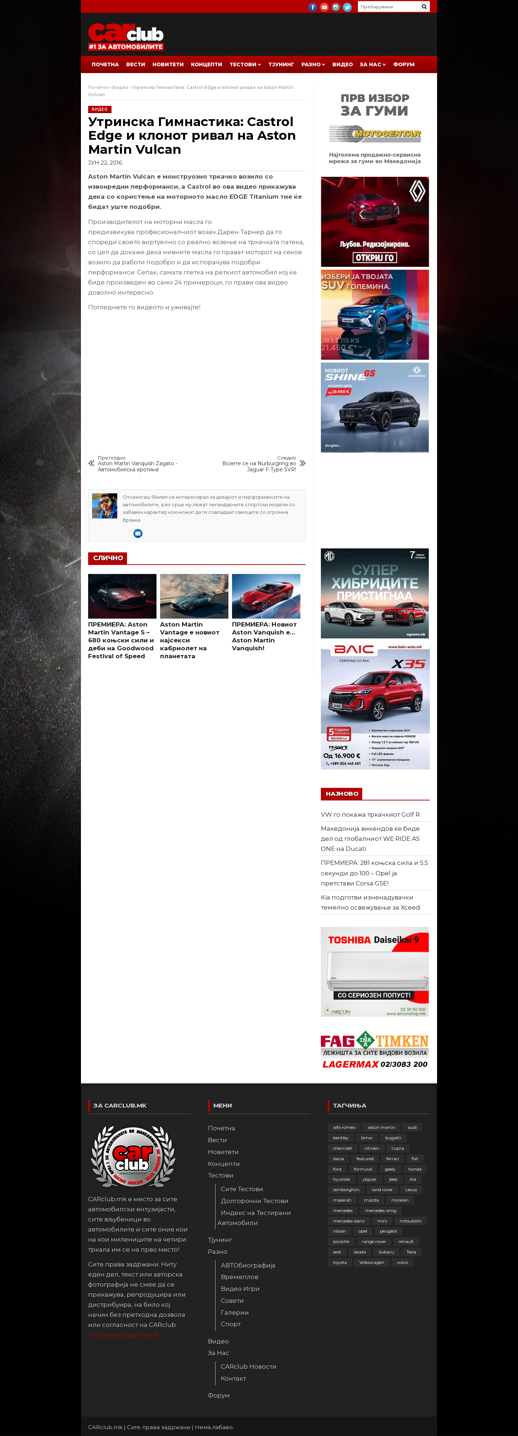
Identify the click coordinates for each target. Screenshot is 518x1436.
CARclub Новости (249, 1366)
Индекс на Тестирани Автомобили (254, 1217)
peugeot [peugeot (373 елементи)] (388, 1231)
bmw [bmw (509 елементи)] (367, 1137)
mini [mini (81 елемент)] (382, 1221)
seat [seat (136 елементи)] (337, 1252)
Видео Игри (240, 1288)
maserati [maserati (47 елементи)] (342, 1200)
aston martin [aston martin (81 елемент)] (381, 1127)
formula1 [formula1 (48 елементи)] (363, 1169)
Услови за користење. (123, 1334)
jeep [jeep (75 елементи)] (393, 1179)
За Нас (370, 64)
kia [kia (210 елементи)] (413, 1179)
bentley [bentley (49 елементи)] (341, 1137)
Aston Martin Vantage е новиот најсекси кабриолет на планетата (189, 640)
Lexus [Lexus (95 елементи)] (411, 1189)
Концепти (206, 64)
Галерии (235, 1312)
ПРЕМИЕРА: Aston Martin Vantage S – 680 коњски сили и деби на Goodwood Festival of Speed (121, 640)
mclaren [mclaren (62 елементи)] (400, 1200)
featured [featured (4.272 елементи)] (365, 1158)
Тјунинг (281, 64)
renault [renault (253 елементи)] (406, 1241)
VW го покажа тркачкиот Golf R (370, 814)
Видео (342, 64)
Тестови (243, 64)
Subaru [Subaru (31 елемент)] (386, 1252)
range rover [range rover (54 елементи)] (374, 1241)
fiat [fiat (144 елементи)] (415, 1158)
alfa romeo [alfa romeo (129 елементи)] (344, 1127)
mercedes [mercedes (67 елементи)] (343, 1210)
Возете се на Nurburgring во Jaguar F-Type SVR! (254, 464)
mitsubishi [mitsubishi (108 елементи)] (411, 1221)
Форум (404, 64)
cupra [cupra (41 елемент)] (398, 1148)
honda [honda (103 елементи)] (415, 1169)
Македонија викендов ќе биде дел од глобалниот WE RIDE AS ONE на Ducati (370, 838)
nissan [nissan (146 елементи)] (339, 1231)
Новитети (168, 64)
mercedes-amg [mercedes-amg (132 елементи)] (380, 1210)
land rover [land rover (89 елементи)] (382, 1189)
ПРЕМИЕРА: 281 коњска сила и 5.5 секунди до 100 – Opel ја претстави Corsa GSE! (374, 873)
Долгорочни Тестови (254, 1200)
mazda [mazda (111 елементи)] (371, 1200)
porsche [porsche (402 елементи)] (341, 1241)
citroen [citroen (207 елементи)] (372, 1148)
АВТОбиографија (248, 1265)
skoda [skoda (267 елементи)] (360, 1252)
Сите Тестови (242, 1189)
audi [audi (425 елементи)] (412, 1127)
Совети (232, 1300)
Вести (135, 64)
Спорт (231, 1324)
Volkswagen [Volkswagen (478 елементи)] (371, 1262)
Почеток (98, 87)
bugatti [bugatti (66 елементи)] (393, 1137)
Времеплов (239, 1276)
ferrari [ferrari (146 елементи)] (392, 1158)
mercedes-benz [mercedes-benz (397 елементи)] (349, 1221)
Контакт (233, 1378)
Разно (311, 64)
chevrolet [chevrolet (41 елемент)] (342, 1148)
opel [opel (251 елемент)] (363, 1231)
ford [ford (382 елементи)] (337, 1169)
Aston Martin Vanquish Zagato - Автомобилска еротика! (139, 464)
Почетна (105, 64)
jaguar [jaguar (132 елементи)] (370, 1179)
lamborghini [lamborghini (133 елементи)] (346, 1189)
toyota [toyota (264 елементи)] (340, 1262)
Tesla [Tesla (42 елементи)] (411, 1252)
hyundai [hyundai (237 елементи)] (341, 1179)
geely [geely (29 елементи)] (390, 1169)
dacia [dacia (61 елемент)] (338, 1158)
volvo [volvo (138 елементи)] (402, 1262)
